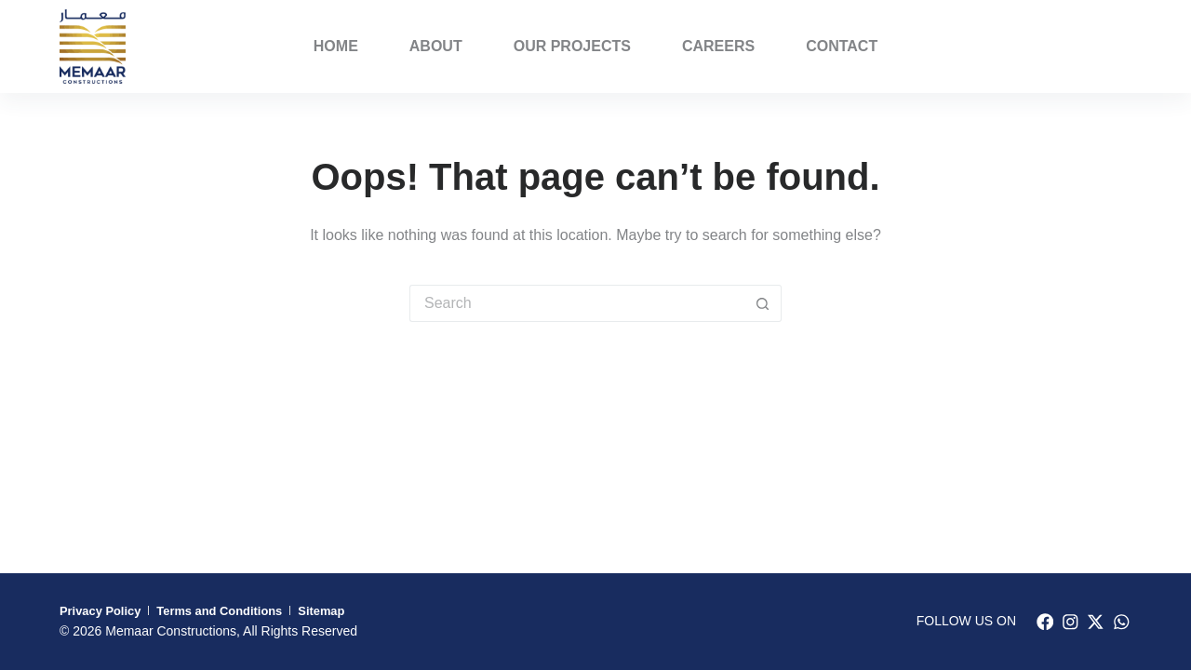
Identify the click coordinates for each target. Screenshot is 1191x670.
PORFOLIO (1084, 46)
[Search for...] (576, 303)
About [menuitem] (435, 46)
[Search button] (763, 303)
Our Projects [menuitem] (572, 46)
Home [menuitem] (336, 46)
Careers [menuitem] (718, 46)
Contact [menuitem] (841, 46)
